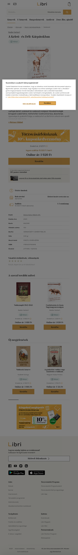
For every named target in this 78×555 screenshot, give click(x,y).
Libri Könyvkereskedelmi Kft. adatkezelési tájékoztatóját (31, 97)
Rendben (47, 103)
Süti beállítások (29, 104)
